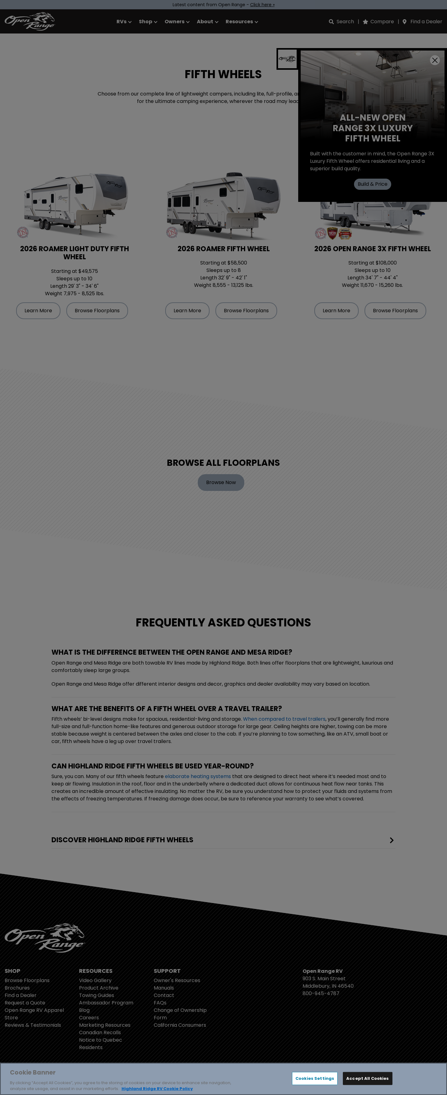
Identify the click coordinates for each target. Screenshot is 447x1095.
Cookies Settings (314, 1078)
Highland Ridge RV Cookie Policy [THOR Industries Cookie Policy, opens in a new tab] (157, 1089)
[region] (223, 1079)
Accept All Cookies (367, 1078)
